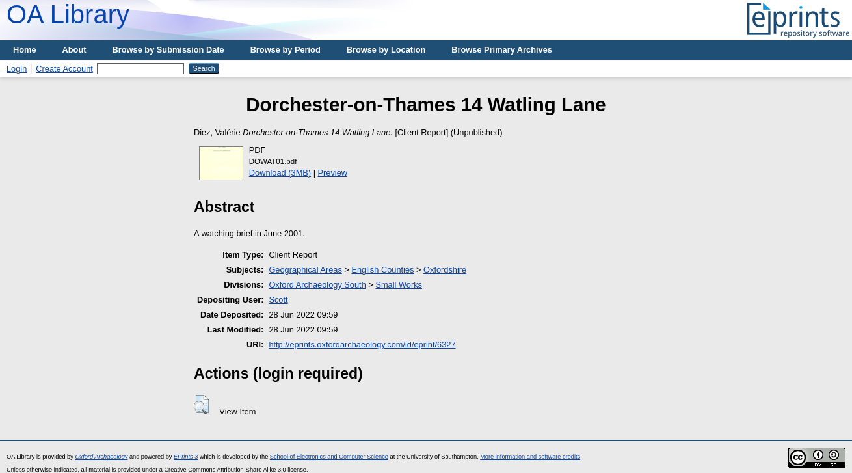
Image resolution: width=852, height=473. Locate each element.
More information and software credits (530, 456)
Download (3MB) (280, 173)
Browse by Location (386, 50)
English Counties (382, 270)
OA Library (68, 14)
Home (24, 50)
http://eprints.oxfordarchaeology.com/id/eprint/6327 (362, 344)
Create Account (64, 69)
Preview (333, 173)
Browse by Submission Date (168, 50)
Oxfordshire (444, 270)
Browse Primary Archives (501, 50)
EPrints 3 (186, 456)
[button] (201, 404)
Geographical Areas (305, 270)
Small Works (398, 285)
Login (17, 69)
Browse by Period (285, 50)
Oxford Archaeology (101, 456)
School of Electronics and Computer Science (329, 456)
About (74, 50)
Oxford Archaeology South (317, 285)
